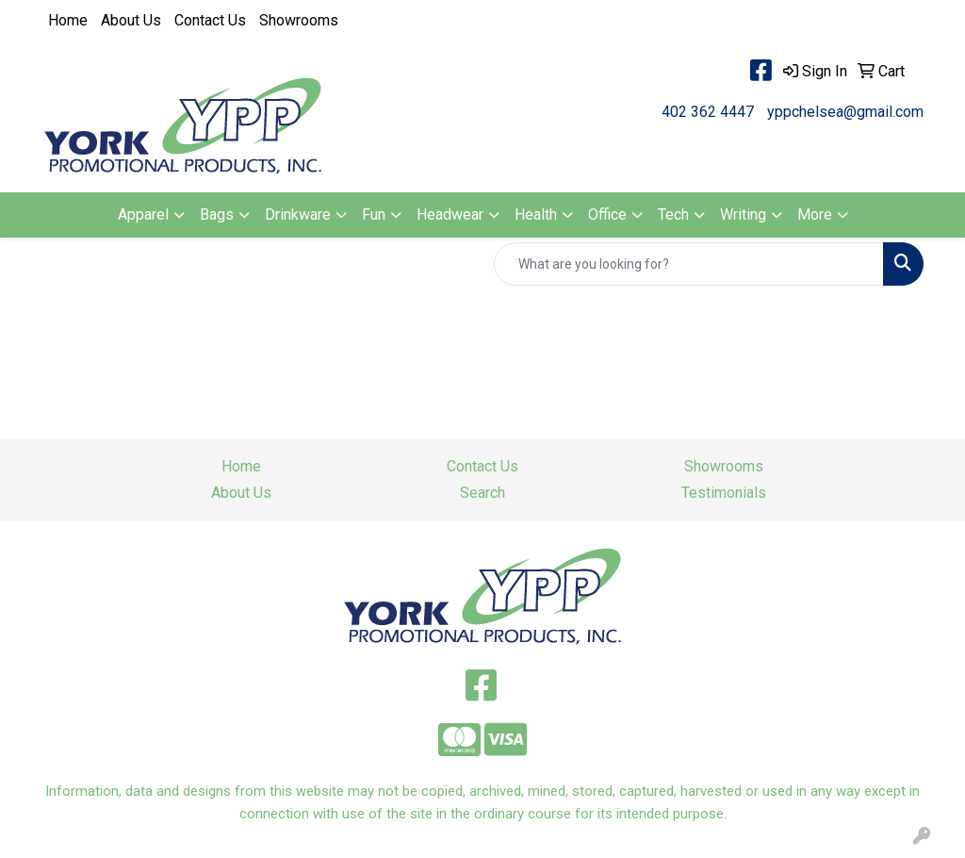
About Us (131, 20)
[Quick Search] (689, 264)
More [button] (814, 214)
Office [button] (607, 214)
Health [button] (536, 214)
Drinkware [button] (298, 214)
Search (482, 493)
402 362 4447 (708, 112)
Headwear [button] (450, 214)
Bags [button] (217, 214)
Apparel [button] (143, 214)
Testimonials (723, 493)
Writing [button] (743, 214)
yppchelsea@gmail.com (845, 112)
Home (68, 20)
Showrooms (298, 20)
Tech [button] (673, 214)
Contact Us (210, 20)
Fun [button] (373, 214)
